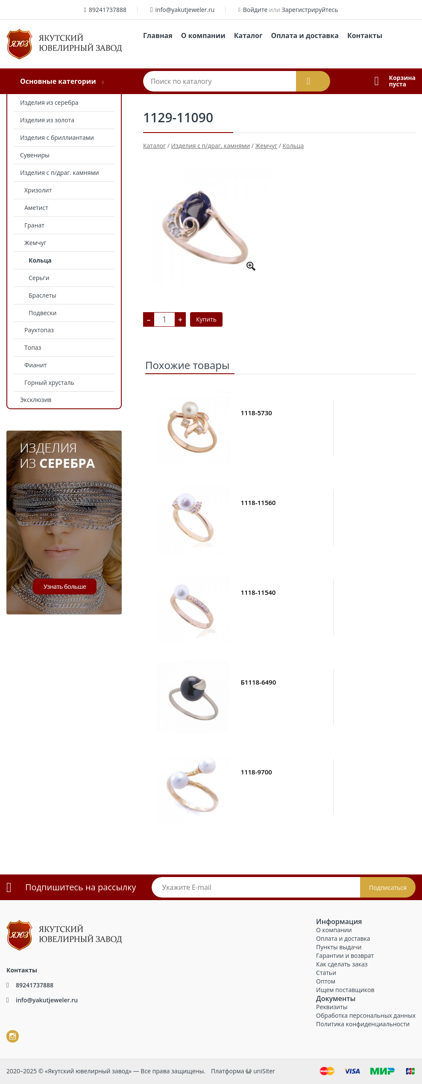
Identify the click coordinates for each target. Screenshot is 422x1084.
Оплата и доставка (305, 35)
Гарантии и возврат (345, 955)
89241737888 (107, 10)
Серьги (39, 278)
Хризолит (38, 190)
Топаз (32, 347)
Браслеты (42, 295)
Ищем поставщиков (345, 990)
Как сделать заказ (341, 964)
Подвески (42, 313)
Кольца (40, 260)
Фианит (35, 365)
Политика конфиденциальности (363, 1024)
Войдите (255, 10)
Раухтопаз (39, 330)
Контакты (364, 35)
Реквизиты (331, 1007)
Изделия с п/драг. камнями (59, 172)
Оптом (325, 981)
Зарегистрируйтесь (310, 10)
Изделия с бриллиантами (57, 137)
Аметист (36, 208)
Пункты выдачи (338, 947)
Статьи (326, 973)
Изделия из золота (47, 120)
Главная (158, 35)
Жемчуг (35, 243)
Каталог (248, 35)
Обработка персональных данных (366, 1015)
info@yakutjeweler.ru (185, 10)
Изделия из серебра (49, 102)
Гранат (34, 225)
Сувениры (35, 155)
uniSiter (264, 1071)
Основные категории (58, 81)
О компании (203, 35)
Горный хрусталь (49, 382)
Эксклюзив (35, 400)
